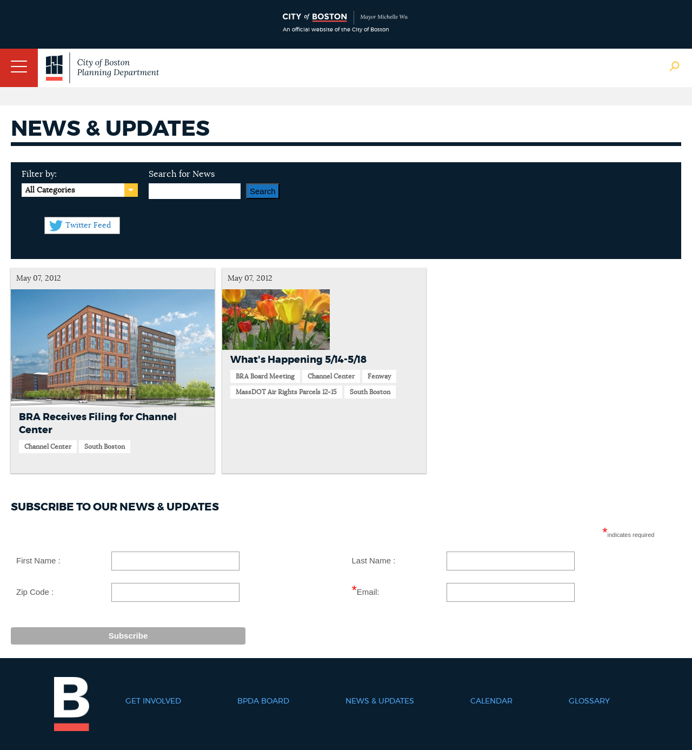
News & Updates (379, 701)
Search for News (182, 174)
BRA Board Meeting (265, 376)
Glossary (589, 701)
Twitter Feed (88, 225)
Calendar (491, 701)
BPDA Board (263, 701)
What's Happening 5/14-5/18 (298, 360)
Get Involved (153, 701)
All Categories (50, 190)
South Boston (104, 446)
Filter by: (39, 174)
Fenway (379, 376)
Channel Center (47, 446)
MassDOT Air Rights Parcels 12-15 (286, 392)
